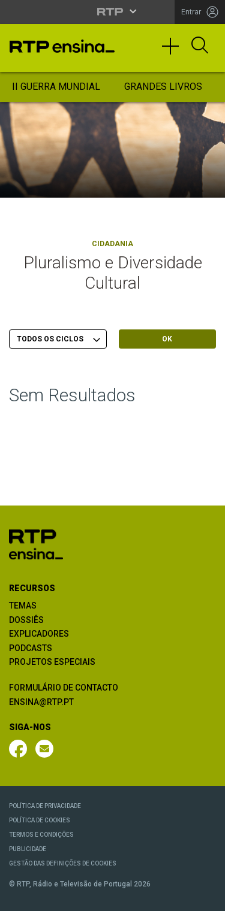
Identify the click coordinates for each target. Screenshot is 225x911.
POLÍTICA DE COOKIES (39, 820)
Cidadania (112, 244)
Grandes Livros (163, 86)
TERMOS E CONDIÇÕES (41, 834)
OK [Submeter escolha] (167, 339)
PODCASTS (30, 648)
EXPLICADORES (39, 633)
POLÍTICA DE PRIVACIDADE (45, 806)
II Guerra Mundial (56, 86)
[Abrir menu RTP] (112, 11)
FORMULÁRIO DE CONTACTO (63, 687)
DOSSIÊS (26, 620)
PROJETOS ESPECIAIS (52, 662)
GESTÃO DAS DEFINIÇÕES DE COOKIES (62, 863)
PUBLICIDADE (27, 849)
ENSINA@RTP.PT (41, 702)
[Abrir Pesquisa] (199, 46)
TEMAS (23, 605)
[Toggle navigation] (174, 51)
